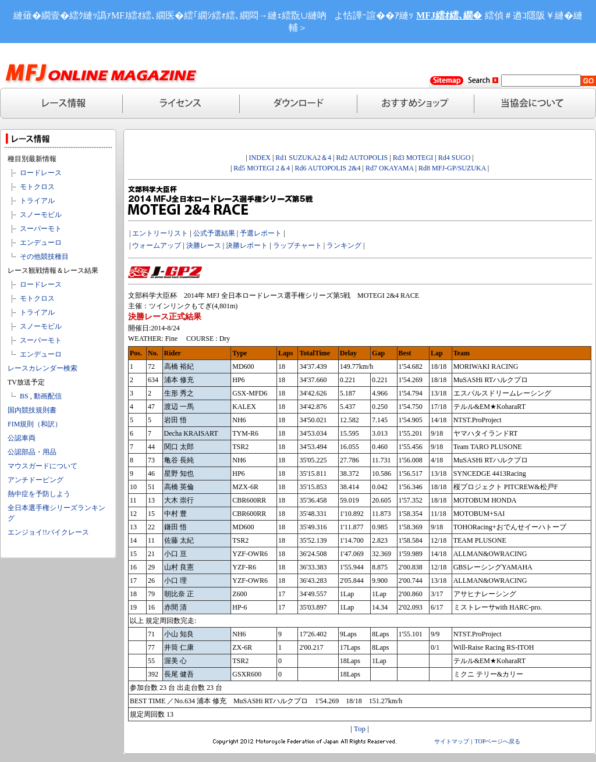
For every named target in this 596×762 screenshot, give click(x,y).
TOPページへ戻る (498, 741)
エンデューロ (41, 242)
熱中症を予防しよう (39, 494)
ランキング (344, 245)
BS (24, 396)
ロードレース (41, 173)
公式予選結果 (214, 233)
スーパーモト (41, 229)
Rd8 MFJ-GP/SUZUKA (452, 168)
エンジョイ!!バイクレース (48, 532)
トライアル (37, 201)
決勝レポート (247, 245)
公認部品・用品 (32, 452)
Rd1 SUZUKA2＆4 (303, 158)
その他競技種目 (44, 256)
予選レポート (261, 233)
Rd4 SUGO (454, 158)
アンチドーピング (35, 480)
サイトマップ (451, 741)
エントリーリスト (160, 233)
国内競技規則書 (32, 410)
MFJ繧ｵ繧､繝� (449, 15)
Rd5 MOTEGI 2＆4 (261, 168)
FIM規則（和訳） (35, 424)
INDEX (260, 158)
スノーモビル (41, 215)
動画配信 (48, 396)
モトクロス (37, 187)
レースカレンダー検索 (42, 368)
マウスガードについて (42, 466)
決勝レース (203, 245)
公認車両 (22, 438)
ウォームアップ (156, 245)
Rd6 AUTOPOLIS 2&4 (327, 168)
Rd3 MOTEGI (413, 158)
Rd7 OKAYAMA (390, 168)
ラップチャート (297, 245)
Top (360, 728)
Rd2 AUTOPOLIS (361, 158)
